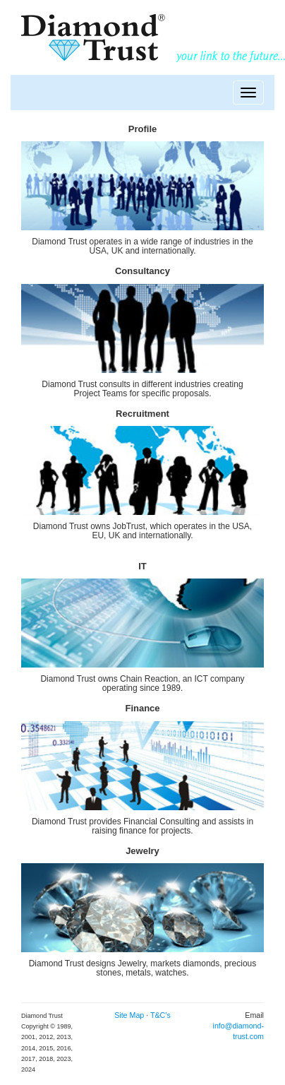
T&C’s (160, 1015)
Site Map (130, 1015)
